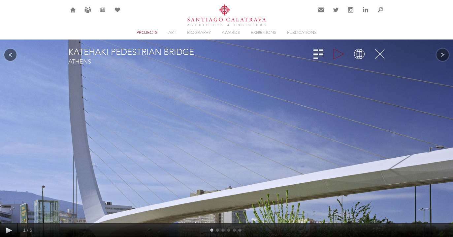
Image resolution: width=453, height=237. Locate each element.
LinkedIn (365, 13)
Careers (87, 13)
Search (380, 13)
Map (359, 54)
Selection (117, 13)
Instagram (350, 13)
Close (379, 54)
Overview (318, 54)
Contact (321, 13)
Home (73, 13)
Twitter (336, 13)
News (102, 13)
